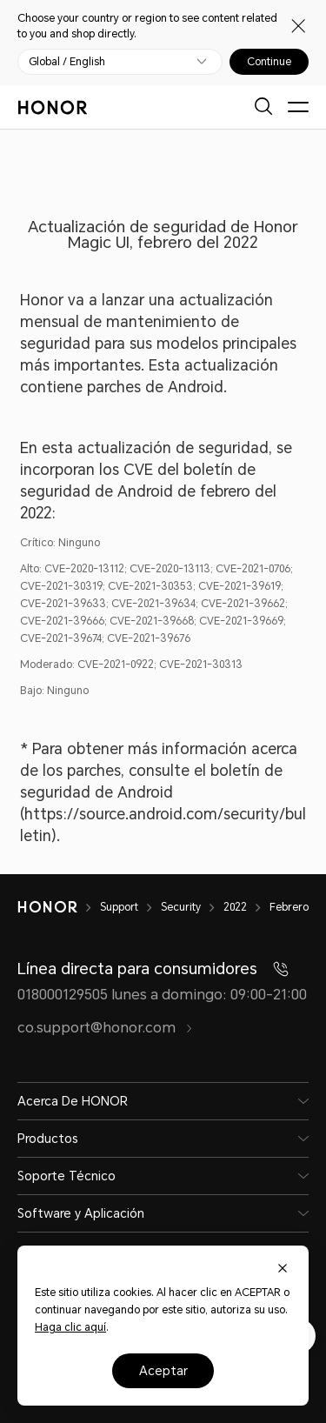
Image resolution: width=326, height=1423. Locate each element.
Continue (269, 62)
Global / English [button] (67, 62)
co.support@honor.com (105, 1027)
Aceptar (163, 1371)
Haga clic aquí (70, 1327)
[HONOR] (58, 907)
